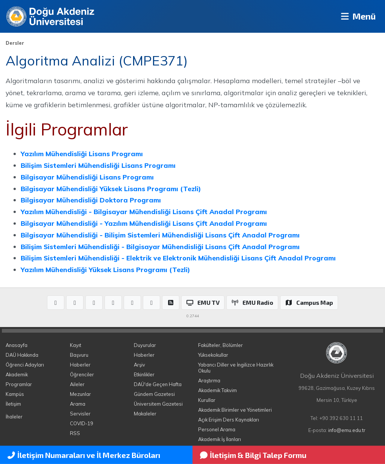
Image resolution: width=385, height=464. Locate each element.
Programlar (19, 384)
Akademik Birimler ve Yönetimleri (235, 410)
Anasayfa (16, 345)
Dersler (15, 43)
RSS (75, 433)
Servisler (80, 414)
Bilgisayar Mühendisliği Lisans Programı (87, 177)
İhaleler (14, 417)
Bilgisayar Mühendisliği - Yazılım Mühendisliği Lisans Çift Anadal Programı (144, 223)
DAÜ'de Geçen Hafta (158, 384)
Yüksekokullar (213, 355)
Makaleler (145, 414)
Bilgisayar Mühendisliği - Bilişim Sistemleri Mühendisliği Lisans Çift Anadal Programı (160, 235)
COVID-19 (81, 423)
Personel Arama (216, 429)
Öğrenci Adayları (25, 365)
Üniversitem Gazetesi (158, 404)
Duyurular (145, 345)
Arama (77, 404)
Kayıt (75, 345)
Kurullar (206, 400)
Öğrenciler (82, 374)
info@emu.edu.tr (346, 430)
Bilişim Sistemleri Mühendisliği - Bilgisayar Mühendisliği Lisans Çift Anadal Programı (160, 246)
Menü (357, 16)
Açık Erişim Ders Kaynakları (228, 420)
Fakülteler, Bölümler (220, 345)
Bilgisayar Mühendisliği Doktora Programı (91, 200)
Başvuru (79, 355)
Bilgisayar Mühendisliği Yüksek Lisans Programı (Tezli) (111, 188)
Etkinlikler (144, 374)
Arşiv (139, 365)
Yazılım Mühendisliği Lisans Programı (82, 153)
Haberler (80, 365)
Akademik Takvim (217, 390)
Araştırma (209, 380)
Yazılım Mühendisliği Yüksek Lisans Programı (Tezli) (105, 269)
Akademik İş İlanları (219, 439)
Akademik (17, 374)
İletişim (13, 404)
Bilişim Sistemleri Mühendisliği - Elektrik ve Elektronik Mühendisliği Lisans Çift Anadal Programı (178, 258)
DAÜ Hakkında (22, 355)
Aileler (77, 384)
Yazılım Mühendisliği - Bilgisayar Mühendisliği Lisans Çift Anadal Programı (144, 211)
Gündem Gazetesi (154, 394)
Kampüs (15, 394)
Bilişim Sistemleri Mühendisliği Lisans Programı (98, 165)
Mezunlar (80, 394)
